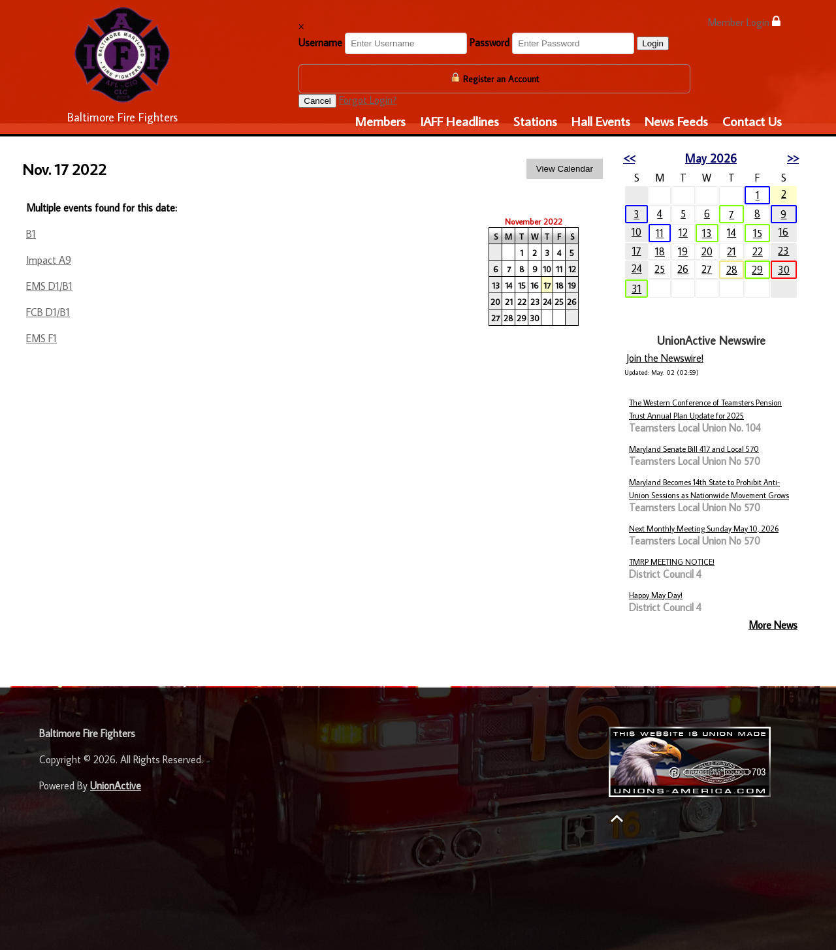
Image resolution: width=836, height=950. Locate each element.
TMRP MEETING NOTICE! (672, 562)
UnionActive (115, 785)
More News (772, 624)
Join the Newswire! (664, 357)
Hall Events (600, 120)
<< (629, 158)
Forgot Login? (368, 99)
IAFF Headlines (459, 120)
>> (793, 158)
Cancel (317, 101)
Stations (535, 120)
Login (653, 43)
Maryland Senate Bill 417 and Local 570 (694, 449)
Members (380, 120)
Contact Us (752, 120)
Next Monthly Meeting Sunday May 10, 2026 (704, 528)
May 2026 (711, 158)
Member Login (743, 22)
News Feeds (676, 120)
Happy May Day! (656, 595)
